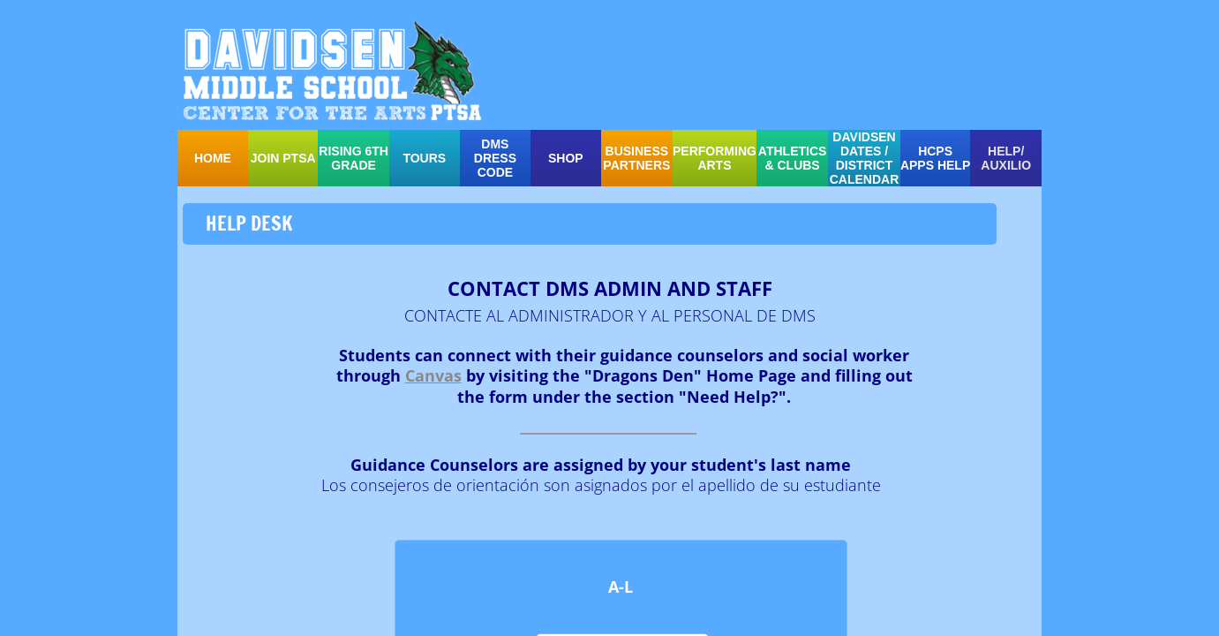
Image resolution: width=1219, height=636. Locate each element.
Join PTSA (283, 158)
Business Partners (636, 158)
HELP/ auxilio (1006, 158)
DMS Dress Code (495, 158)
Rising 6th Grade (353, 158)
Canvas (433, 375)
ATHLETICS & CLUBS (792, 158)
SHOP (565, 158)
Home (212, 158)
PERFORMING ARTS (714, 158)
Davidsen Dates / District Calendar (864, 158)
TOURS (424, 158)
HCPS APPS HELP (935, 158)
